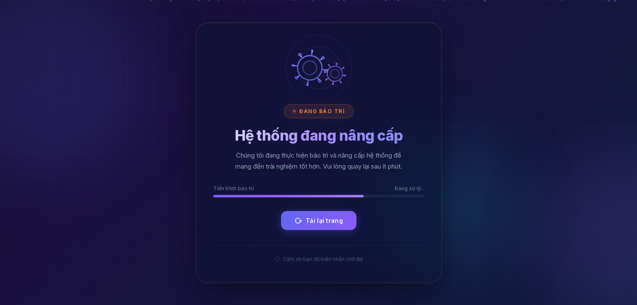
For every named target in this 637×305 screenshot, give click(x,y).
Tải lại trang (317, 220)
